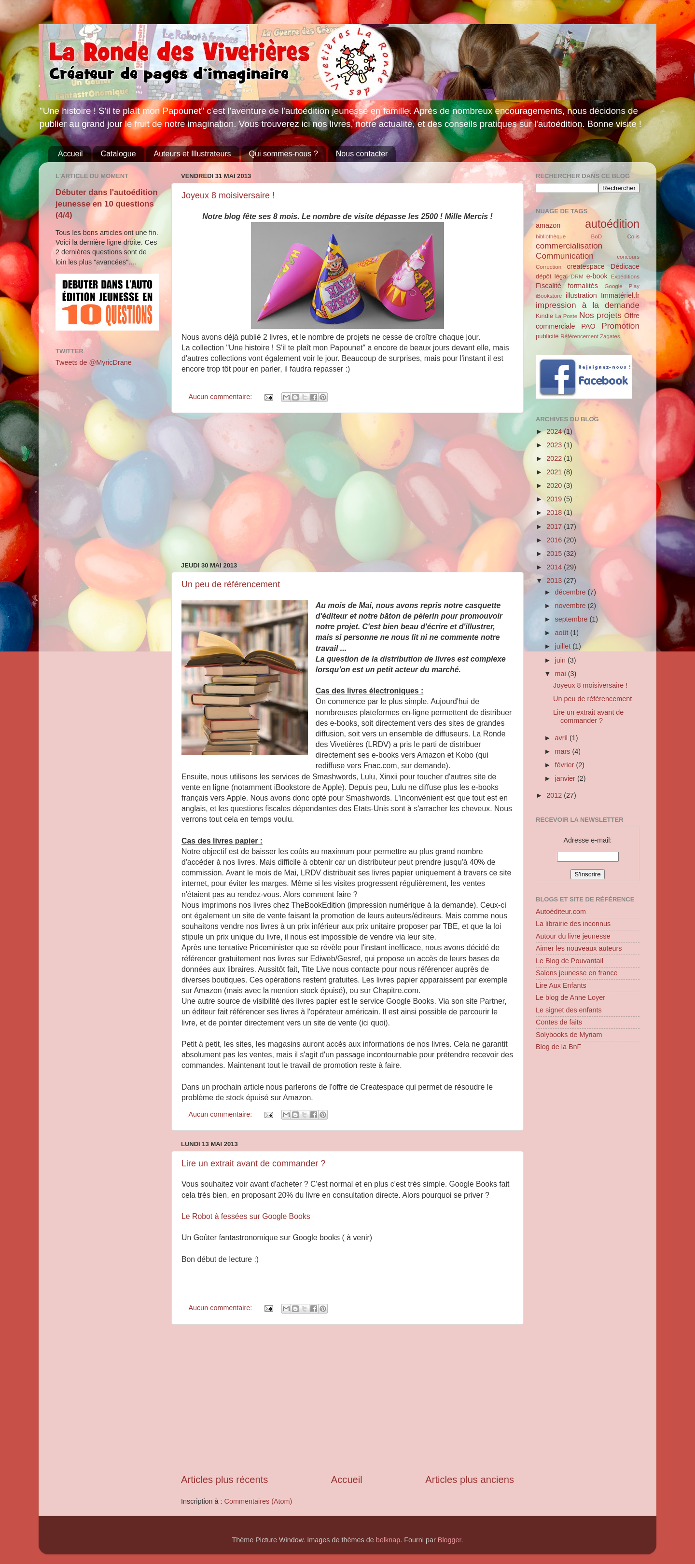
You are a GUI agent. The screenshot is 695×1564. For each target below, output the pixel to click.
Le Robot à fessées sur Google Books (245, 1216)
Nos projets (600, 315)
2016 (555, 540)
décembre (571, 592)
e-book (597, 276)
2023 (555, 445)
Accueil (70, 154)
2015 (555, 553)
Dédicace (625, 266)
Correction (548, 267)
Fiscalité (548, 286)
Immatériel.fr (620, 295)
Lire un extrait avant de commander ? (253, 1163)
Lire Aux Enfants (561, 985)
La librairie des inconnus (573, 923)
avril (562, 738)
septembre (572, 619)
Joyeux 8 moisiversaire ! (228, 195)
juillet (564, 646)
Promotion (620, 326)
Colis (633, 236)
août (562, 633)
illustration (581, 295)
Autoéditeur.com (561, 911)
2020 (555, 485)
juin (561, 660)
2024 (555, 431)
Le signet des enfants (569, 1010)
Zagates (610, 336)
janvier (566, 778)
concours (628, 257)
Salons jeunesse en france (577, 973)
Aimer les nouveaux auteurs (579, 948)
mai (561, 674)
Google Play (622, 286)
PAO (588, 326)
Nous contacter (362, 154)
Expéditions (625, 276)
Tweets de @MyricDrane (94, 362)
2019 (555, 499)
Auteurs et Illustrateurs (192, 154)
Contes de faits (559, 1022)
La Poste (566, 316)
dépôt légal (552, 276)
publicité (547, 336)
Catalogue (118, 154)
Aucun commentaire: (221, 397)
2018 (555, 512)
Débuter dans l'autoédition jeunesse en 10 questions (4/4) (107, 204)
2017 (555, 526)
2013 (555, 580)
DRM (577, 276)
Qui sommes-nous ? (283, 154)
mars (563, 751)
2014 (555, 567)
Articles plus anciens (469, 1479)
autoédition (612, 224)
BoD (596, 236)
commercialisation (569, 245)
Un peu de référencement (230, 584)
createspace (585, 266)
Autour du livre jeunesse (573, 936)
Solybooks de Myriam (569, 1034)
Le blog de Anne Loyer (570, 997)
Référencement (579, 336)
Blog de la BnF (558, 1047)
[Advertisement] (347, 487)
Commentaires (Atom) (258, 1501)
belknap (388, 1540)
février (565, 765)
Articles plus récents (224, 1479)
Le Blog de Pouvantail (569, 961)
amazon (548, 225)
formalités (583, 286)
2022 (555, 458)
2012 (555, 795)
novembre (571, 605)
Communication (565, 256)
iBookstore (549, 296)
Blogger (449, 1540)
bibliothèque (551, 236)
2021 (555, 472)
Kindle (544, 315)
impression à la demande (587, 305)
